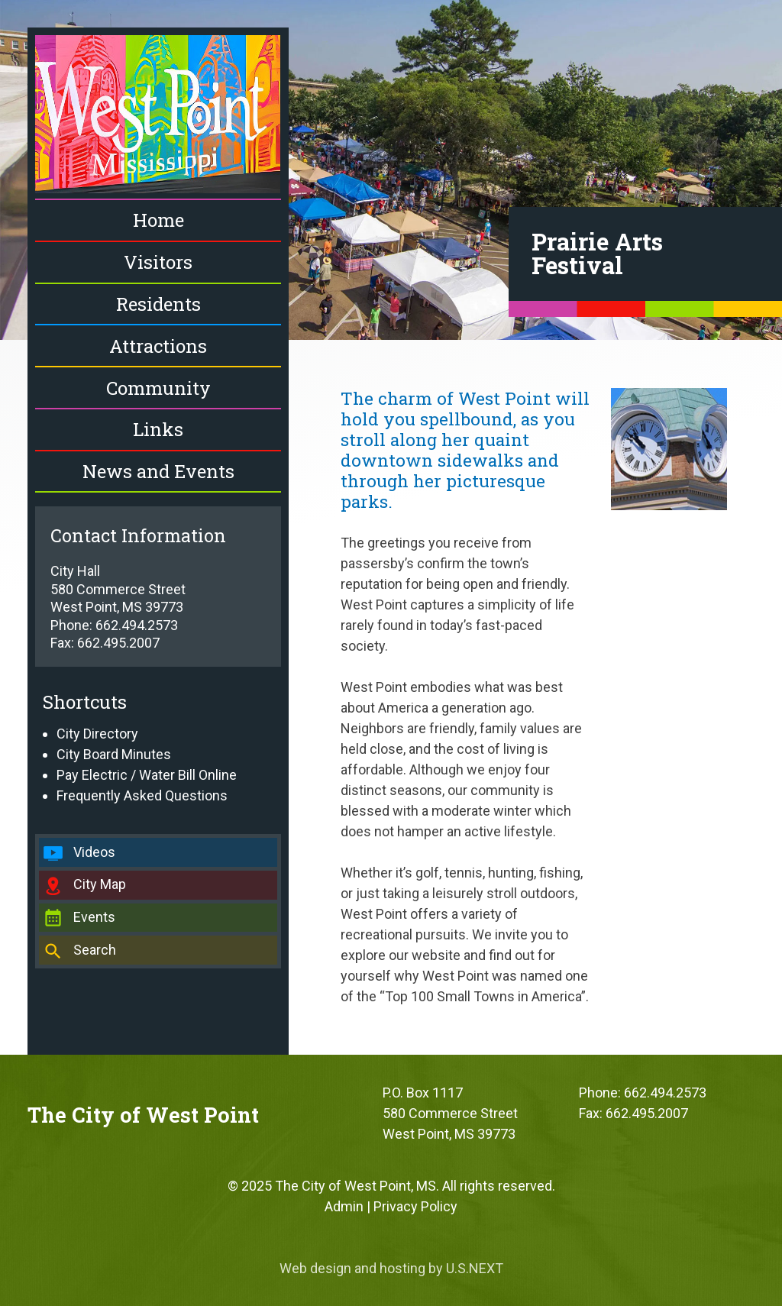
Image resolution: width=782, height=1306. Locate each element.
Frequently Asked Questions (142, 795)
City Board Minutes (114, 754)
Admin (344, 1206)
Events (94, 917)
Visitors (158, 262)
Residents (158, 304)
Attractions (158, 346)
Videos (94, 852)
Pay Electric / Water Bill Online (147, 775)
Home (158, 220)
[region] (391, 170)
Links (158, 429)
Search (94, 950)
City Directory (97, 734)
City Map (99, 884)
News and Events (158, 471)
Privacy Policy (415, 1206)
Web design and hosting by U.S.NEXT (391, 1268)
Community (158, 388)
